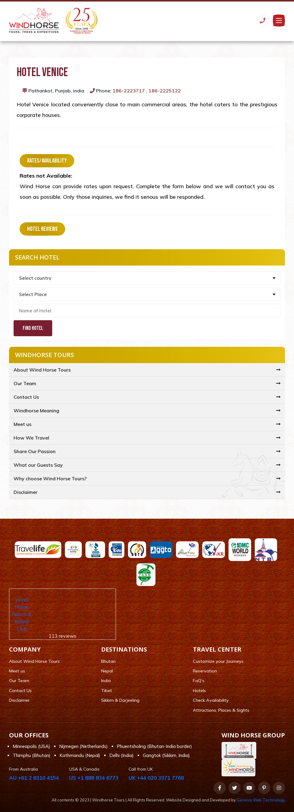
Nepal (107, 671)
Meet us (22, 424)
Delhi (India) (121, 755)
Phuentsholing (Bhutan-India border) (154, 746)
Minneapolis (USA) (31, 746)
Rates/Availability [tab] (47, 160)
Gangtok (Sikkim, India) (166, 755)
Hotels (199, 690)
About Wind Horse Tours (42, 370)
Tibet (106, 690)
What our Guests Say (38, 465)
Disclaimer (25, 492)
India (106, 680)
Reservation (205, 671)
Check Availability (211, 700)
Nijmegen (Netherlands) (83, 746)
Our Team (25, 383)
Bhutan (108, 661)
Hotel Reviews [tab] (42, 229)
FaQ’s (198, 680)
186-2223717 (129, 91)
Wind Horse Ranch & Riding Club (21, 614)
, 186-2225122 (163, 91)
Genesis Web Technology (261, 800)
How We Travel (31, 438)
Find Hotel (33, 328)
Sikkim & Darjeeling (120, 700)
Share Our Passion (35, 451)
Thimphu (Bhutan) (31, 755)
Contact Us (26, 397)
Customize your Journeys (218, 661)
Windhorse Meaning (36, 411)
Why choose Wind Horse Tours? (50, 478)
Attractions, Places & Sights (221, 710)
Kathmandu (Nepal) (79, 755)
